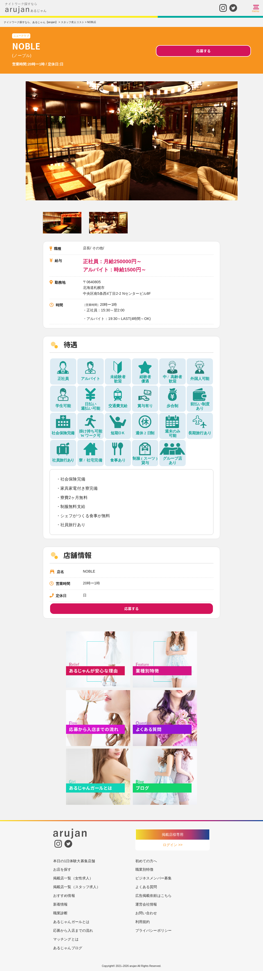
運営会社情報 (146, 904)
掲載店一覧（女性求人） (73, 878)
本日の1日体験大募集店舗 (74, 861)
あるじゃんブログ (67, 948)
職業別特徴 (144, 869)
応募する (203, 50)
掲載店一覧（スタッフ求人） (76, 887)
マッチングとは (66, 939)
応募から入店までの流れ (73, 930)
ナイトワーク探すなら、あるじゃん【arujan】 (31, 22)
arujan (133, 966)
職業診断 (60, 913)
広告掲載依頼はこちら (153, 896)
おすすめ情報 (64, 896)
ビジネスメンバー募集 (153, 878)
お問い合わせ (146, 913)
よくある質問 (146, 887)
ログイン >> (173, 845)
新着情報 (60, 904)
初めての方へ (146, 861)
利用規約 (142, 922)
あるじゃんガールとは (71, 922)
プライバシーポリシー (153, 930)
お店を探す (62, 869)
